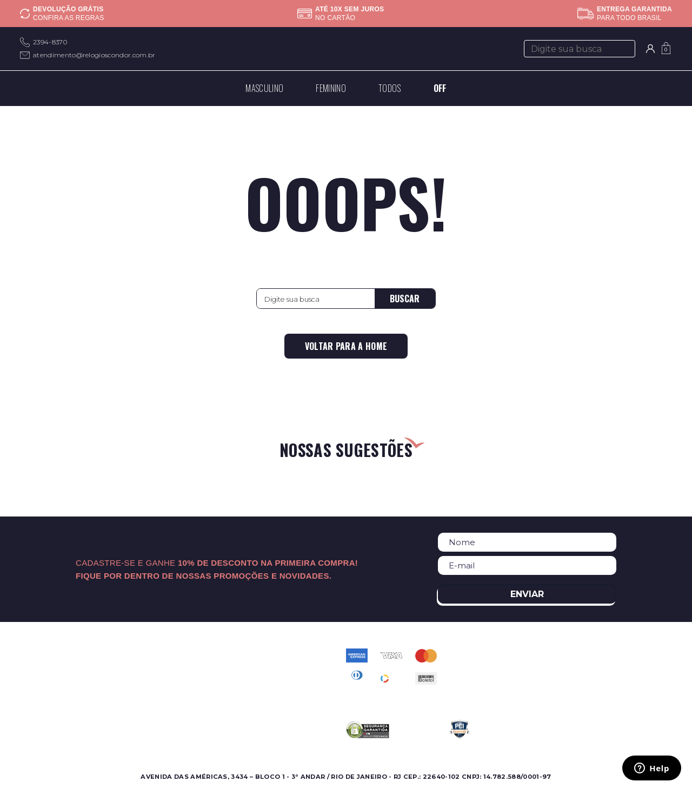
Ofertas (33, 681)
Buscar (405, 298)
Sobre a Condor (152, 655)
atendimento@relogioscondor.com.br (94, 55)
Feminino (37, 668)
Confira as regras (68, 18)
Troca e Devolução (263, 707)
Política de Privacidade (270, 681)
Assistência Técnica (158, 694)
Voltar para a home (346, 346)
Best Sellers (42, 707)
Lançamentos (45, 694)
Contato (243, 655)
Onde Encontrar (152, 668)
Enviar (527, 594)
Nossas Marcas (149, 681)
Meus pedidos (254, 694)
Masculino (38, 655)
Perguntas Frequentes (269, 668)
